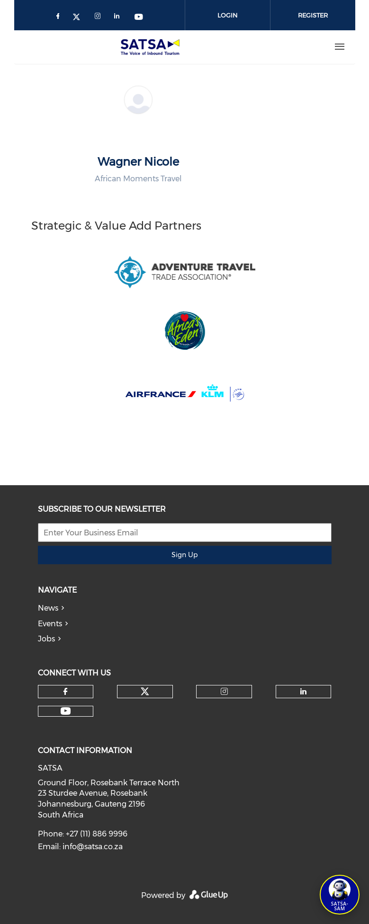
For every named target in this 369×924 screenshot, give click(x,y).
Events (50, 623)
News (48, 608)
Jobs (46, 638)
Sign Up (184, 555)
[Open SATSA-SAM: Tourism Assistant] (340, 895)
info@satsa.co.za (93, 846)
